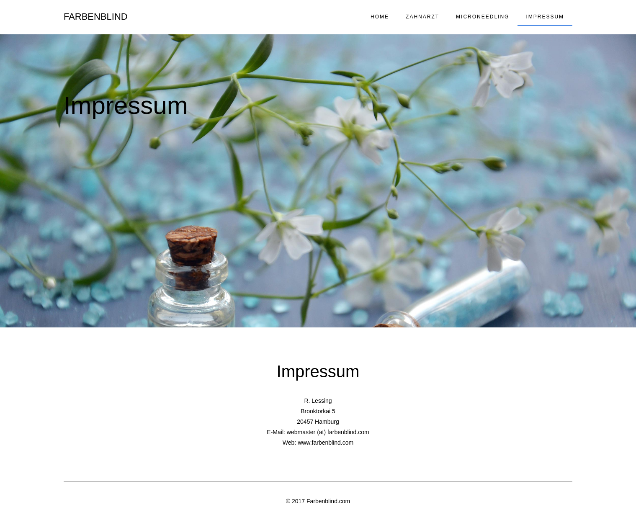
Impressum (545, 17)
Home (380, 17)
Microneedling (482, 17)
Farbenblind (96, 16)
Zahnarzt (422, 17)
